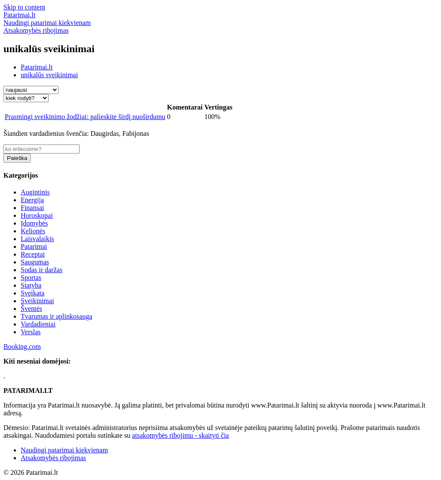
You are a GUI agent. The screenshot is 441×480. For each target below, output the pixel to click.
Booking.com (22, 346)
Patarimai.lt (37, 67)
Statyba (31, 285)
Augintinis (35, 192)
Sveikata (32, 293)
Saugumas (35, 262)
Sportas (31, 277)
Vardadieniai (38, 324)
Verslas (30, 332)
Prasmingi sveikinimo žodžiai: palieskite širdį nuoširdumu (85, 116)
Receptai (33, 254)
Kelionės (33, 231)
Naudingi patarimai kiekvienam (64, 450)
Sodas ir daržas (41, 269)
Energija (32, 200)
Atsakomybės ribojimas (53, 457)
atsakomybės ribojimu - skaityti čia (180, 435)
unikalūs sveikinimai (49, 74)
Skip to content (24, 7)
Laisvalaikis (37, 238)
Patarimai (34, 246)
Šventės (31, 308)
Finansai (32, 207)
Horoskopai (37, 215)
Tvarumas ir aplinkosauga (56, 316)
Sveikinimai (37, 300)
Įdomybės (34, 223)
